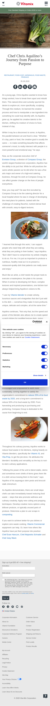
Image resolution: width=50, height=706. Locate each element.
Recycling (5, 658)
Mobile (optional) (6, 573)
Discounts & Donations (10, 630)
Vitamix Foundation (8, 626)
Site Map (5, 675)
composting (7, 514)
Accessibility (6, 683)
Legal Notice (6, 663)
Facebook (15, 87)
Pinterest (30, 87)
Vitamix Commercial (36, 524)
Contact (28, 626)
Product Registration (33, 630)
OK (25, 382)
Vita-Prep (6, 457)
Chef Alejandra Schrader (31, 535)
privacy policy (25, 593)
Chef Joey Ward (9, 538)
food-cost (19, 75)
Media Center (6, 642)
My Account (6, 650)
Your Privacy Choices (9, 679)
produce (25, 77)
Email (34, 87)
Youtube (17, 606)
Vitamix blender (17, 295)
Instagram (22, 606)
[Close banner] (46, 322)
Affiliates (5, 654)
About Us (5, 622)
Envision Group (9, 159)
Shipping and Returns (33, 634)
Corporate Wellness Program (12, 634)
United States (9, 611)
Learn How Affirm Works (10, 688)
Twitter (25, 87)
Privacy (4, 667)
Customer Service (32, 617)
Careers (5, 638)
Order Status (30, 622)
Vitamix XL (35, 453)
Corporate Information (9, 617)
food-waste (40, 75)
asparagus (29, 75)
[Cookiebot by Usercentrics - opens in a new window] (32, 322)
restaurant (9, 75)
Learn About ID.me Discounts (12, 692)
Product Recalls (31, 646)
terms (32, 593)
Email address (5, 565)
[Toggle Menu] (46, 3)
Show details (38, 375)
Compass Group (35, 159)
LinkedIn (20, 87)
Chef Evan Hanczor (10, 535)
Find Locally (30, 642)
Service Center (31, 638)
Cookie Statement (32, 337)
